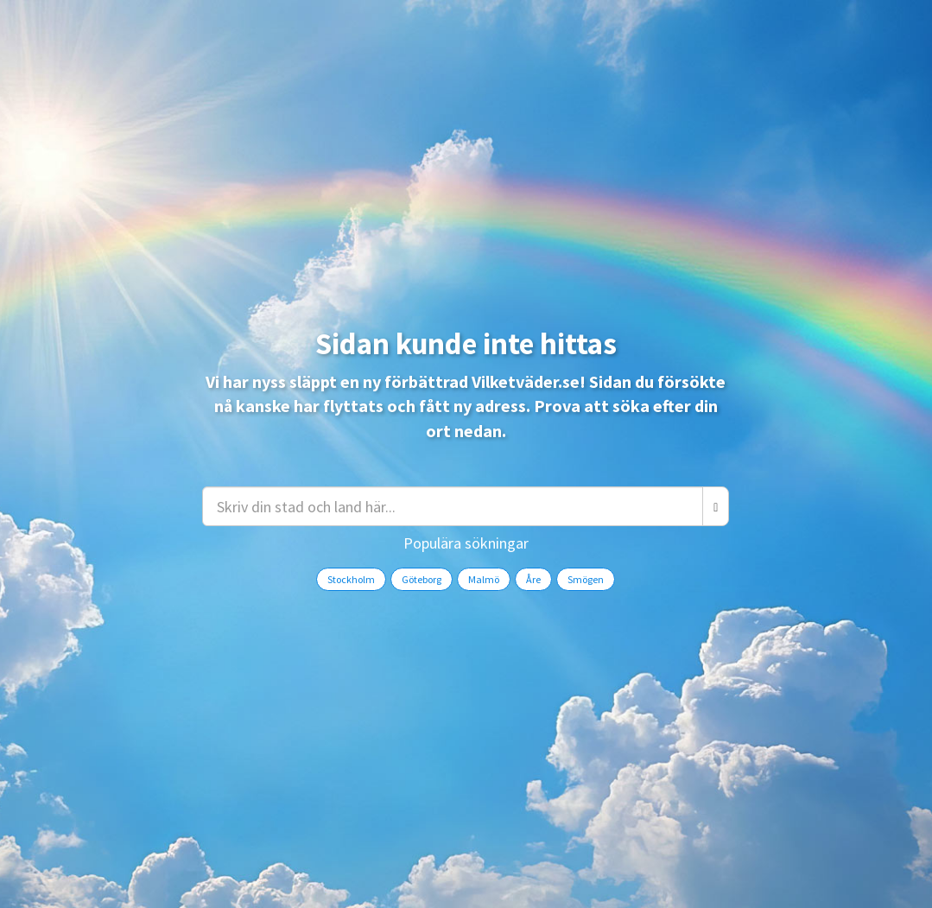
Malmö (483, 579)
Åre (533, 579)
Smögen (585, 579)
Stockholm (351, 579)
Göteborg (421, 579)
